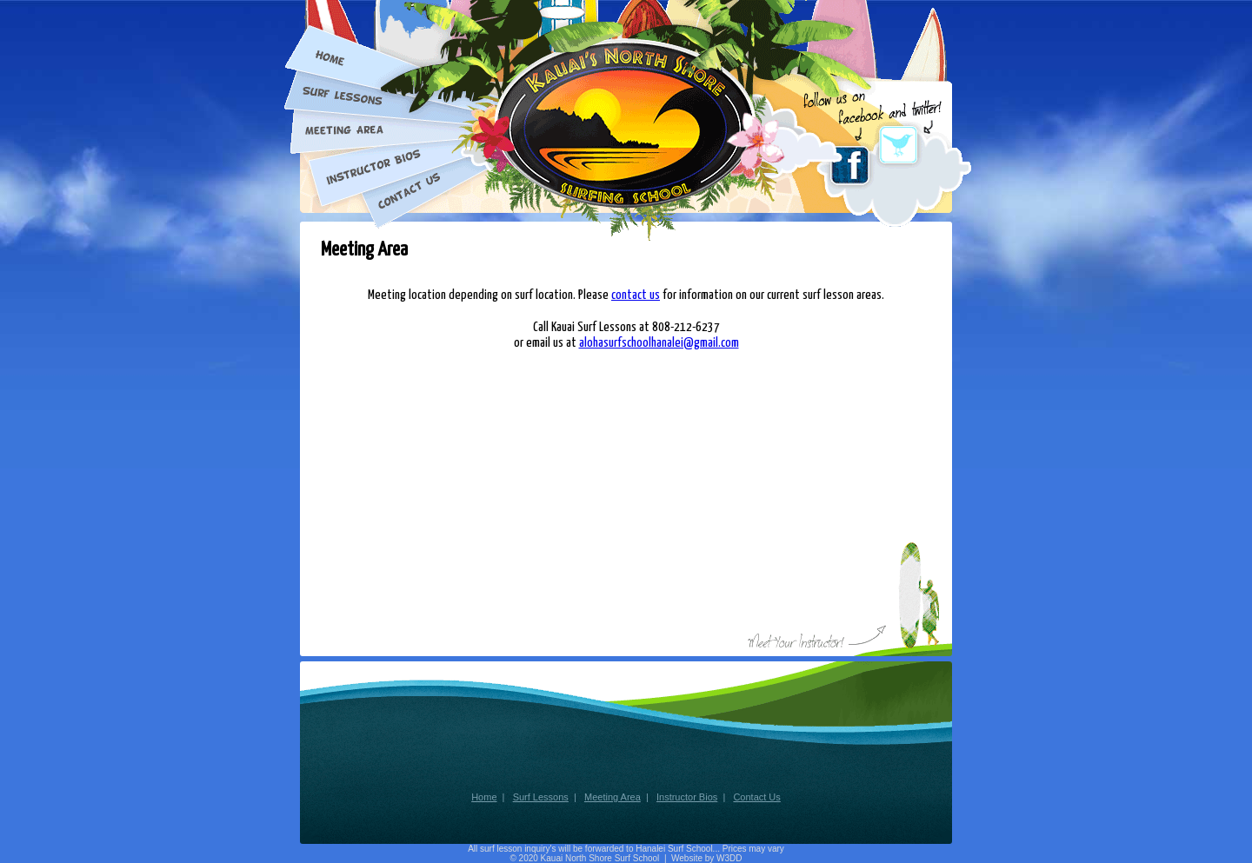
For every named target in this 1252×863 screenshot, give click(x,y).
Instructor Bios (686, 797)
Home (483, 797)
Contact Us (756, 797)
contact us (635, 295)
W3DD (729, 858)
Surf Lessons (541, 797)
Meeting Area (612, 797)
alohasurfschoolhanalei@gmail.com (659, 342)
